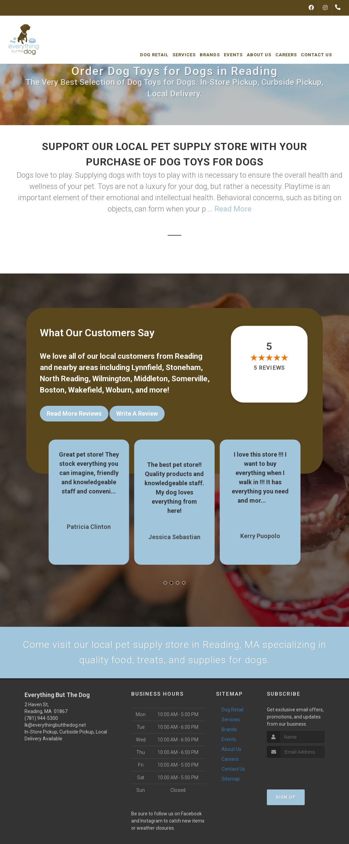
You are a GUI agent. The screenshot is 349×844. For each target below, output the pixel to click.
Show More (89, 499)
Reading (188, 356)
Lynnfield (147, 367)
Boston (52, 390)
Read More (233, 209)
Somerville (189, 378)
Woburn (119, 390)
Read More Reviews (74, 413)
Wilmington (111, 378)
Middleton (151, 378)
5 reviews (269, 368)
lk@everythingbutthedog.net (55, 725)
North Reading (64, 378)
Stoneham (183, 367)
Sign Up (286, 797)
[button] (165, 581)
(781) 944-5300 (41, 718)
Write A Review (137, 413)
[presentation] (303, 770)
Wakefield (85, 390)
